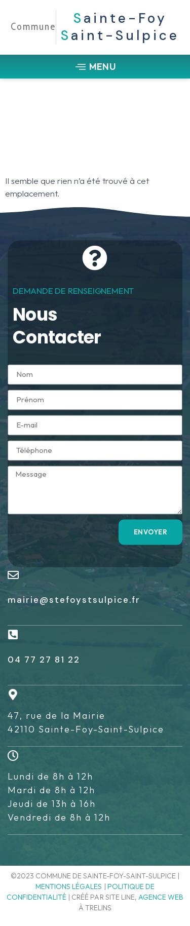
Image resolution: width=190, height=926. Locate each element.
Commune (33, 26)
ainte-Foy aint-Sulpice (120, 27)
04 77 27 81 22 (44, 659)
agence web (160, 897)
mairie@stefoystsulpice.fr (74, 599)
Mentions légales (68, 886)
